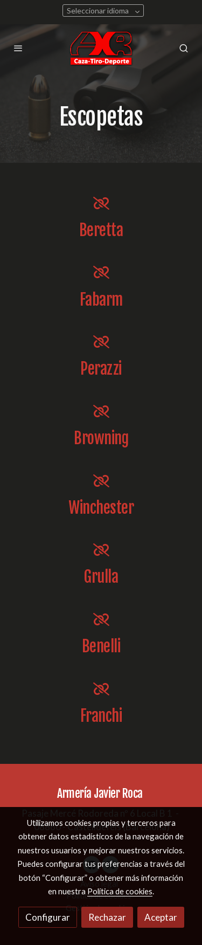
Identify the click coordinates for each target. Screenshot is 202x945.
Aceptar (160, 917)
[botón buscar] (183, 48)
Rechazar (107, 917)
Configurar (47, 917)
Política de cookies (119, 891)
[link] (101, 48)
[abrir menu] (18, 48)
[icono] (101, 203)
